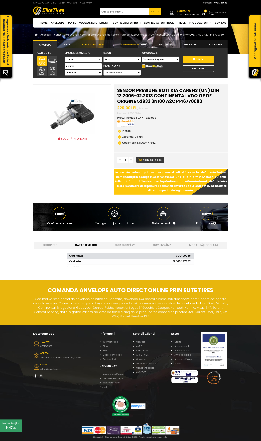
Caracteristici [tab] (86, 245)
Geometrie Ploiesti (113, 378)
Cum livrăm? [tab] (162, 245)
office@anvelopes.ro (50, 369)
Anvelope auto (182, 346)
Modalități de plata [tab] (203, 245)
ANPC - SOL (142, 354)
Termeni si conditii (146, 363)
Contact (221, 22)
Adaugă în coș (150, 160)
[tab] (45, 44)
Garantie (141, 359)
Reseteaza (198, 68)
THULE (181, 22)
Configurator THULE (159, 22)
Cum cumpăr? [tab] (125, 245)
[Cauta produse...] (124, 11)
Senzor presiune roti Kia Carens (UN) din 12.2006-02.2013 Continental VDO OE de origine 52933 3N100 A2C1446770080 (153, 34)
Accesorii (45, 34)
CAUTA (155, 11)
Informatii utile (110, 341)
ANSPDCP (141, 372)
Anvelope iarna (182, 354)
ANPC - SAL (142, 350)
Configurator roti (126, 22)
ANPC (139, 346)
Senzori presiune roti (66, 34)
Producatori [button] (200, 22)
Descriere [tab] (50, 245)
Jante (72, 22)
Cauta (198, 59)
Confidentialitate (145, 367)
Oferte (177, 341)
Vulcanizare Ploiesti (94, 22)
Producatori (109, 359)
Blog (105, 346)
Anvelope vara (182, 350)
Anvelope (57, 22)
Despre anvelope (112, 354)
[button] (163, 217)
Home (43, 22)
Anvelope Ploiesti (183, 359)
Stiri (105, 350)
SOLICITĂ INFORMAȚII (72, 138)
